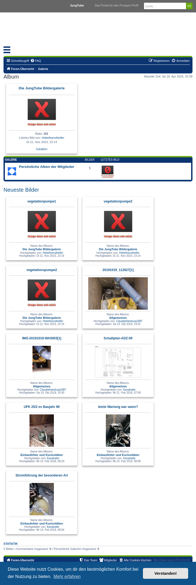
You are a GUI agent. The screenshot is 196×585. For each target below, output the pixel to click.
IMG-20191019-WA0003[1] (41, 338)
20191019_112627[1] (118, 270)
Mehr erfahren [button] (67, 576)
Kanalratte (129, 389)
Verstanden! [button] (166, 573)
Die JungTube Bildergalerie (42, 88)
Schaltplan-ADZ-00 (118, 338)
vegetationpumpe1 (41, 201)
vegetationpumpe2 (118, 201)
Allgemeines (118, 317)
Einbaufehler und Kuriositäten (41, 454)
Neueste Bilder (21, 190)
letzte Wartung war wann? (118, 407)
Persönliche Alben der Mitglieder (46, 167)
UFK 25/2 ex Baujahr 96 (42, 407)
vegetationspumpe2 (42, 270)
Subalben (41, 149)
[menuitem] (35, 61)
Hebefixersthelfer (53, 137)
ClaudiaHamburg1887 (129, 321)
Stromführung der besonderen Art (41, 475)
